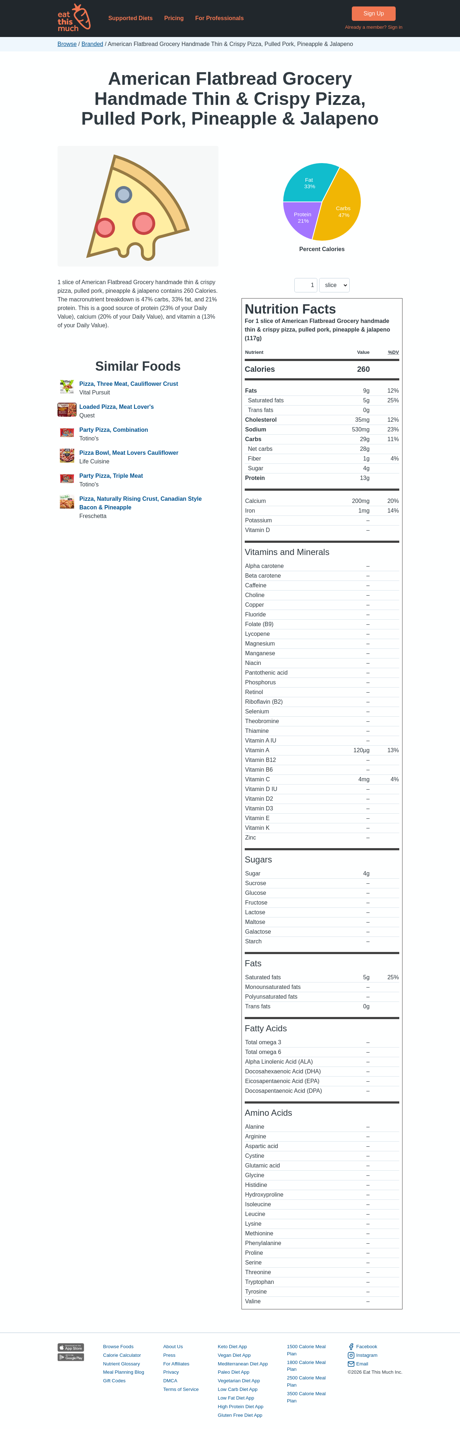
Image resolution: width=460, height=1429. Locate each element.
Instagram (362, 1355)
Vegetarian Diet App (239, 1380)
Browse (67, 44)
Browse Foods (118, 1346)
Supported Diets (130, 18)
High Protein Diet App (240, 1406)
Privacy (171, 1372)
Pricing (174, 18)
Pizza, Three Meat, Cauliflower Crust (128, 384)
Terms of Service (181, 1389)
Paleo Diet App (233, 1372)
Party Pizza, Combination (113, 430)
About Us (173, 1346)
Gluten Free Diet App (240, 1415)
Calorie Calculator (122, 1355)
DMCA (170, 1380)
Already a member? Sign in (373, 27)
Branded (93, 44)
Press (169, 1355)
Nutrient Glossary (121, 1363)
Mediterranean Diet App (243, 1363)
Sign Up (374, 13)
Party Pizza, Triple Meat (111, 476)
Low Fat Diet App (236, 1398)
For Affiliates (176, 1363)
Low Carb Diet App (238, 1389)
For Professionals (219, 18)
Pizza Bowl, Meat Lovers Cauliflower (129, 453)
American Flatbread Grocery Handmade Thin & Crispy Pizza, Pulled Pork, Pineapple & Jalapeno (230, 98)
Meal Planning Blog (123, 1372)
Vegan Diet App (234, 1355)
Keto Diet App (232, 1346)
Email (358, 1364)
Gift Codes (114, 1380)
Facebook (362, 1346)
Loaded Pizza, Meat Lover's (116, 407)
